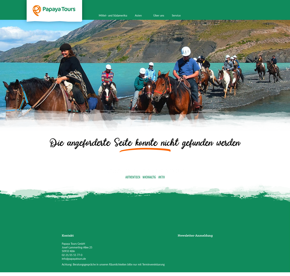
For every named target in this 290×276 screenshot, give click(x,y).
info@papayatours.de (74, 258)
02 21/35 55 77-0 (72, 255)
